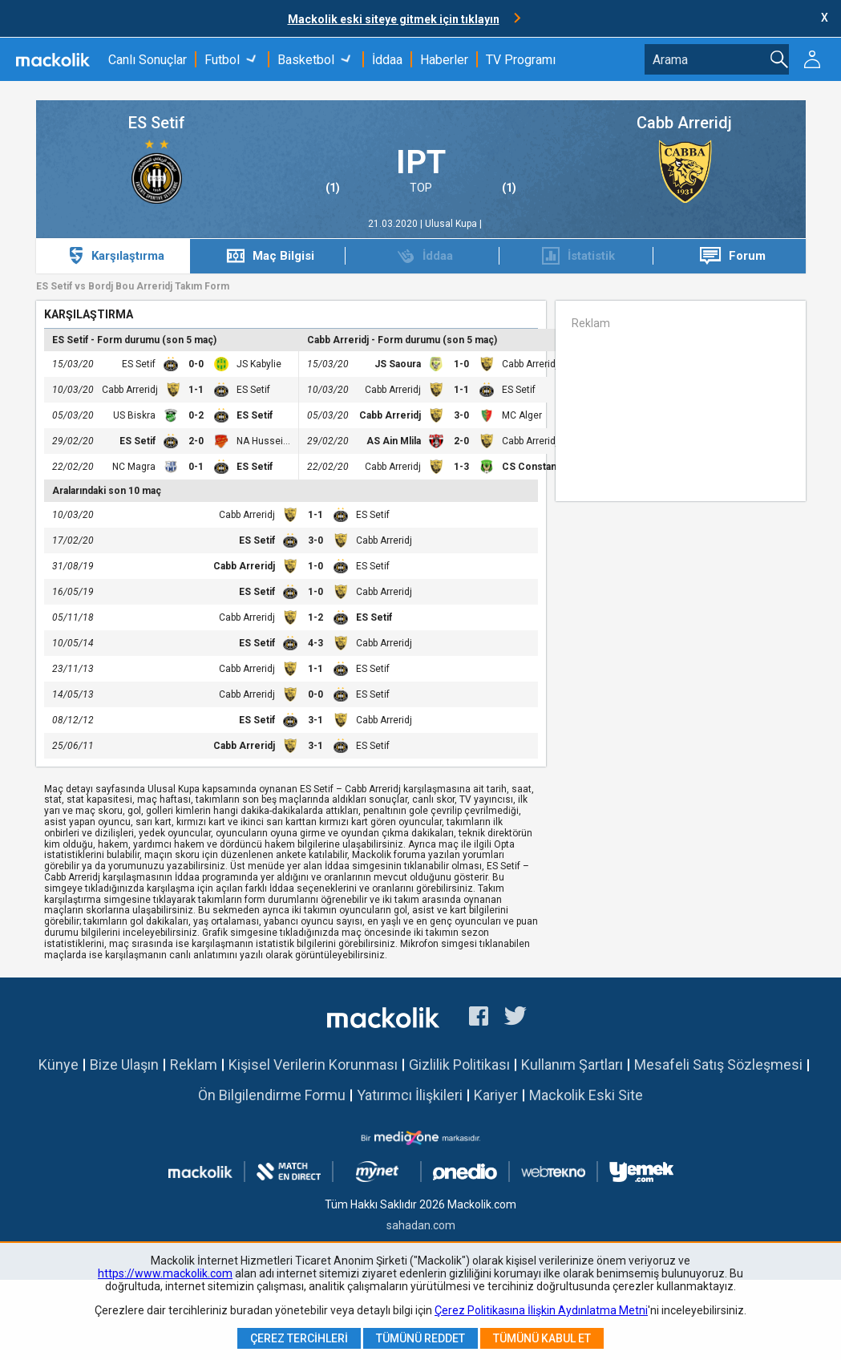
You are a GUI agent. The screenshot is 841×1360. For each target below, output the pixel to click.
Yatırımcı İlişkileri (410, 1095)
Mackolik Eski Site (586, 1095)
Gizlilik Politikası (459, 1064)
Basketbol (305, 59)
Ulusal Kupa (452, 223)
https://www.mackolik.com (165, 1273)
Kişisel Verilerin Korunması (313, 1064)
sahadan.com (420, 1225)
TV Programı (521, 59)
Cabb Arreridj (684, 123)
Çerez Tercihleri (299, 1338)
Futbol (222, 59)
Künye (58, 1064)
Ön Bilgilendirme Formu (272, 1095)
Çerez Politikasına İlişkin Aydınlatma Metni (541, 1310)
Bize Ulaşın (124, 1064)
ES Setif (156, 123)
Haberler (444, 59)
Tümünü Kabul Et (542, 1338)
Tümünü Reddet (420, 1338)
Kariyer (496, 1095)
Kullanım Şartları (572, 1064)
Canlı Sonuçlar (147, 59)
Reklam (193, 1064)
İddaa (387, 59)
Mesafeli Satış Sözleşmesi (718, 1064)
